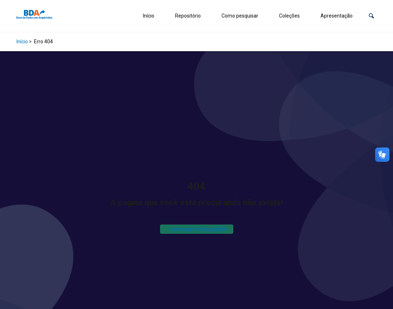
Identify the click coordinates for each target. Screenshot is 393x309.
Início (148, 16)
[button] (371, 16)
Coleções (289, 16)
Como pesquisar (240, 16)
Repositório (188, 16)
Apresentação (336, 16)
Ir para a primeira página (197, 229)
